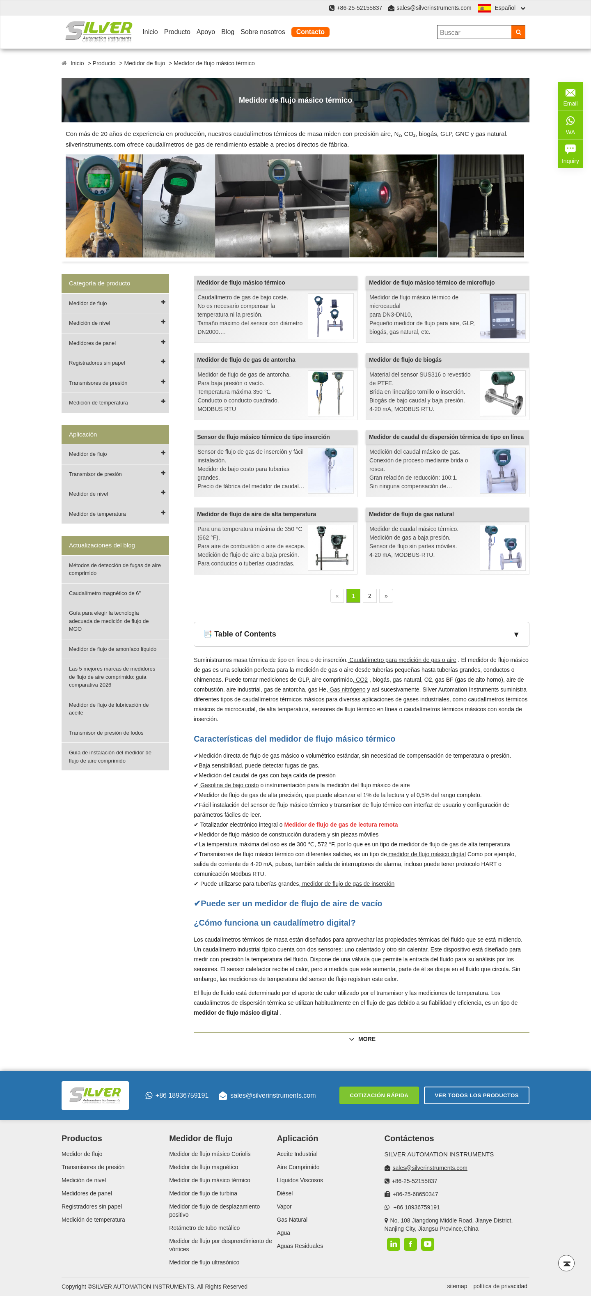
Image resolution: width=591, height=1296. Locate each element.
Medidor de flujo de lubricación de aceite (109, 709)
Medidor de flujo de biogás (405, 359)
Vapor (284, 1206)
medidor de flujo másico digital (426, 854)
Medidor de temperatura (97, 514)
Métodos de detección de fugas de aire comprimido (115, 569)
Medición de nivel (89, 323)
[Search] (518, 32)
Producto (177, 31)
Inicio (150, 31)
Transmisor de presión (95, 474)
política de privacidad (500, 1286)
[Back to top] (566, 1263)
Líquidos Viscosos (300, 1180)
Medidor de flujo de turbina (203, 1193)
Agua (283, 1232)
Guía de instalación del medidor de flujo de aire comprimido (110, 756)
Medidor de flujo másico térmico (214, 63)
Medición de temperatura (98, 403)
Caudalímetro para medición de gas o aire (402, 660)
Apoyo (206, 31)
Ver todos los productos (477, 1095)
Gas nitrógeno (347, 689)
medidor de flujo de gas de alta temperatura (453, 844)
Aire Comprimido (298, 1167)
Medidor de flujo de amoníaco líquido (112, 649)
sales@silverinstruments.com (433, 8)
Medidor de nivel (88, 494)
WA (570, 124)
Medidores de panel (92, 343)
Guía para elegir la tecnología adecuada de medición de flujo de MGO (109, 621)
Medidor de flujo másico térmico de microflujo (432, 282)
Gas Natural (292, 1219)
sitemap (457, 1286)
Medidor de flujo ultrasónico (204, 1262)
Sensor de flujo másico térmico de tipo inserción (263, 437)
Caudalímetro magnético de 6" (105, 593)
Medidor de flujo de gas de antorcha (246, 359)
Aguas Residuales (300, 1246)
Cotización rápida (379, 1095)
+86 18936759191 (176, 1095)
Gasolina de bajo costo (229, 785)
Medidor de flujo (144, 63)
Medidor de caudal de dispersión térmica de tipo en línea (446, 437)
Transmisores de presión (98, 383)
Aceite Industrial (297, 1154)
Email (570, 96)
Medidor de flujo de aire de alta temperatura (256, 514)
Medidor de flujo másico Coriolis (209, 1154)
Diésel (285, 1193)
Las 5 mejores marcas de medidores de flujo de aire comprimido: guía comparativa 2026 (112, 677)
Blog (227, 31)
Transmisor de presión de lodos (106, 733)
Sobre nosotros (263, 31)
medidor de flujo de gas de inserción (347, 883)
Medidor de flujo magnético (203, 1167)
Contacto (310, 31)
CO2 (361, 679)
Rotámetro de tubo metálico (204, 1228)
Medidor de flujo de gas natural (411, 514)
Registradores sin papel (97, 363)
